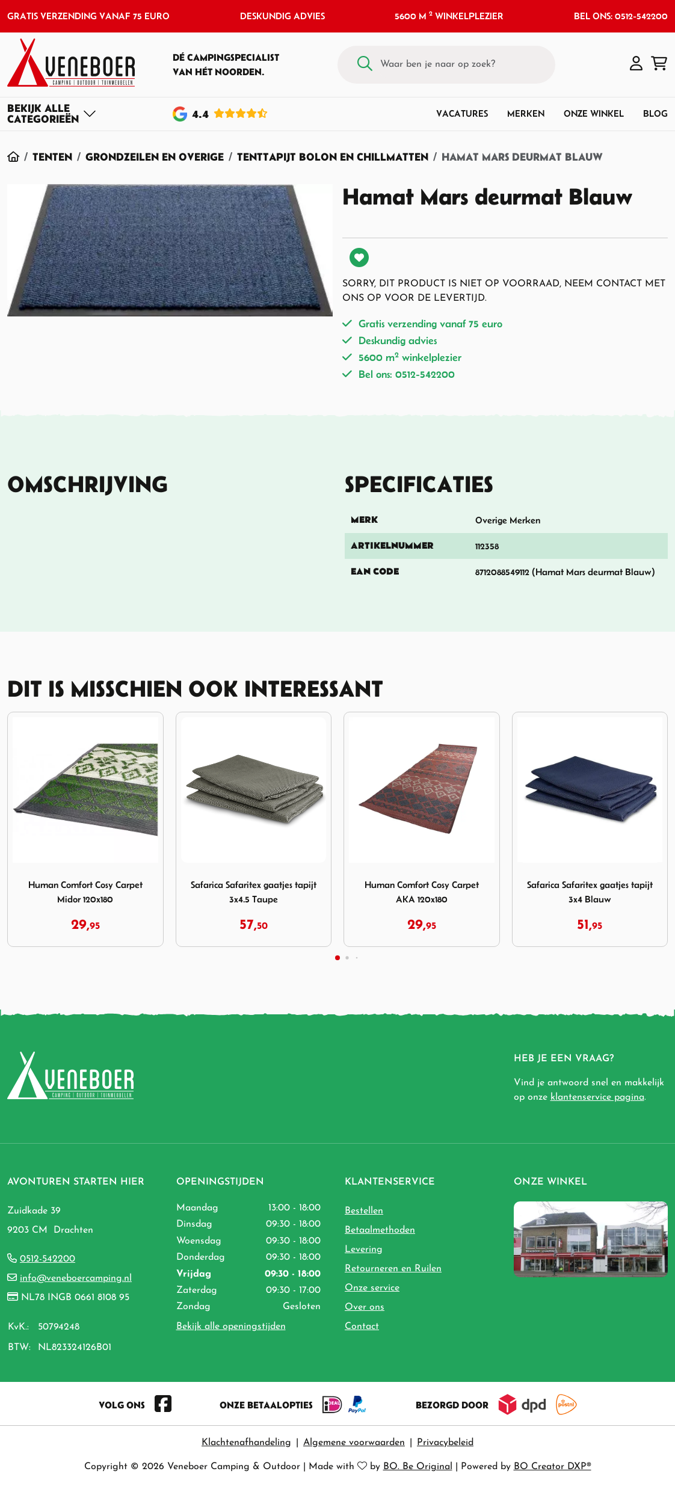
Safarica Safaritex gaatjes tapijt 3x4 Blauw (590, 891)
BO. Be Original (417, 1467)
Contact (362, 1326)
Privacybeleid (445, 1442)
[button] (636, 64)
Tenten (52, 156)
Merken (525, 113)
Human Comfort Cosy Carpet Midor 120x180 (85, 891)
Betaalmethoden (380, 1230)
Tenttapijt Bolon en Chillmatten (332, 156)
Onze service (372, 1288)
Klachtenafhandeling (246, 1442)
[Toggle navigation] (52, 114)
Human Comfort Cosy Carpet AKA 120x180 (422, 891)
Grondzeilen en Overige (154, 156)
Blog (655, 113)
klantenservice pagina (597, 1097)
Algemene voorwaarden (354, 1442)
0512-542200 (47, 1259)
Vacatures (462, 113)
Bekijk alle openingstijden (231, 1326)
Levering (364, 1249)
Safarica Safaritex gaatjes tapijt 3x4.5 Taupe (253, 891)
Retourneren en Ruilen (393, 1269)
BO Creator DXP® (552, 1467)
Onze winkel (594, 113)
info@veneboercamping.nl (76, 1278)
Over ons (364, 1307)
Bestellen (364, 1211)
